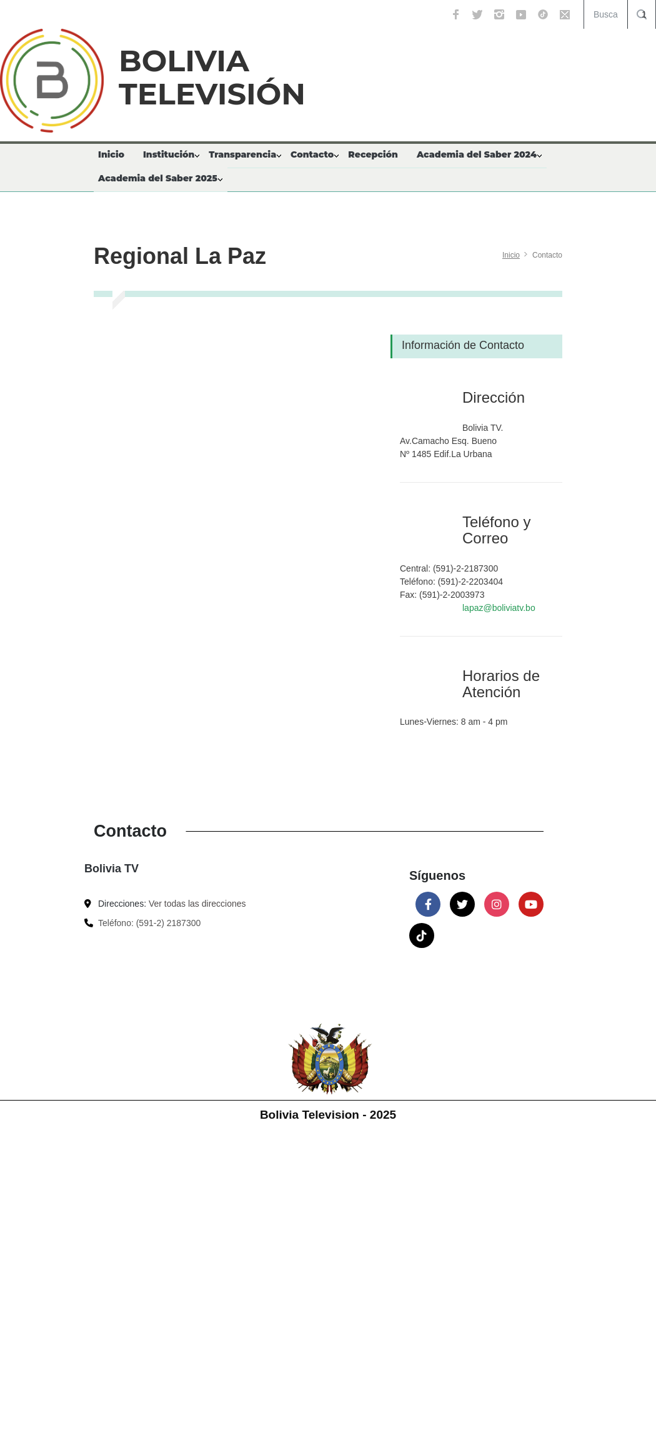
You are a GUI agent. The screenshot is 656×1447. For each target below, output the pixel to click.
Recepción (373, 154)
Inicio (111, 154)
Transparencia (242, 154)
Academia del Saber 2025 (157, 178)
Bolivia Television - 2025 (328, 1114)
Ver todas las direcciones (197, 904)
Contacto (312, 154)
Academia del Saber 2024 (477, 154)
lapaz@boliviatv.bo (498, 608)
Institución (168, 154)
